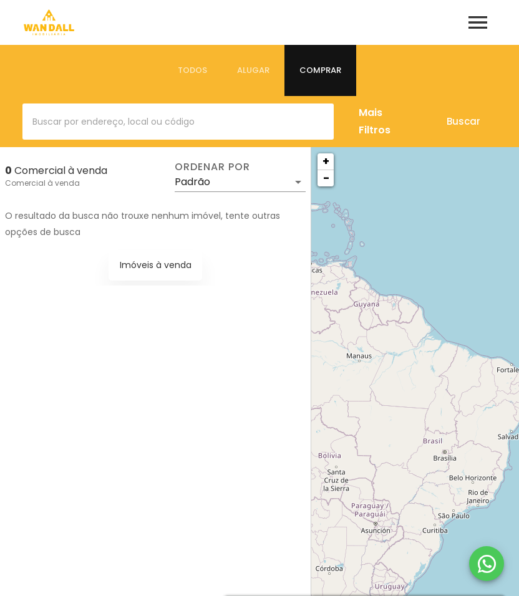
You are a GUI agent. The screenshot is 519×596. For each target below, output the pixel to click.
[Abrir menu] (478, 22)
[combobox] (178, 121)
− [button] (326, 178)
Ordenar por (212, 167)
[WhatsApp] (486, 563)
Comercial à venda (42, 183)
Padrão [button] (192, 182)
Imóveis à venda (156, 265)
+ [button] (326, 161)
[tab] (192, 70)
